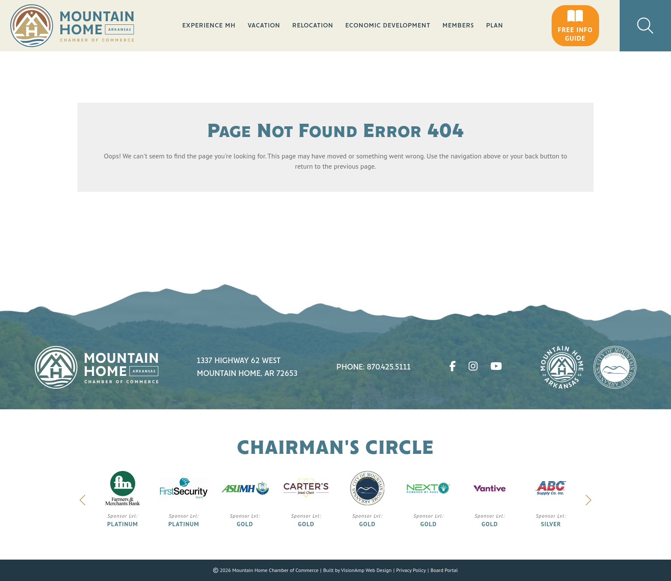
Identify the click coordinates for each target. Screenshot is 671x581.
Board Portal (444, 570)
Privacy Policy (411, 570)
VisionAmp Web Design (366, 570)
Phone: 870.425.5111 (373, 367)
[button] (575, 25)
